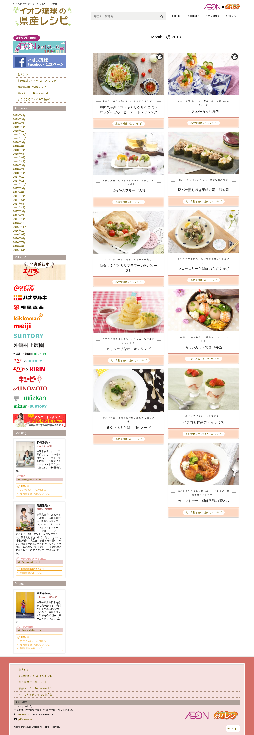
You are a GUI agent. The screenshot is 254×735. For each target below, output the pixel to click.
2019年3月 (19, 119)
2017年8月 (19, 192)
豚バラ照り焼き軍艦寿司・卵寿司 (203, 190)
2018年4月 (19, 161)
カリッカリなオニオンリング (128, 349)
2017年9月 (19, 188)
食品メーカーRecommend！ (34, 93)
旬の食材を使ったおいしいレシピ (204, 201)
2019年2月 (19, 123)
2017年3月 (19, 211)
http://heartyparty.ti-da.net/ (29, 479)
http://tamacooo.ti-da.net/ (29, 562)
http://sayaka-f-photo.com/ (29, 630)
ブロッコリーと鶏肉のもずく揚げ (203, 269)
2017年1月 (19, 218)
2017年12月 (20, 176)
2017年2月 (19, 215)
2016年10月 (20, 230)
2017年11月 (20, 180)
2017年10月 (20, 184)
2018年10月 (20, 138)
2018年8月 (19, 146)
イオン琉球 (212, 15)
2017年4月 (19, 207)
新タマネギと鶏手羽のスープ (128, 428)
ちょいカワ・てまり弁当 (203, 347)
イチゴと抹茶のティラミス (203, 422)
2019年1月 (19, 126)
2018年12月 (20, 130)
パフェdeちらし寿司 (203, 111)
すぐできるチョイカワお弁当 (203, 358)
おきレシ (231, 15)
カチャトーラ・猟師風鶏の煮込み (203, 501)
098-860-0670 (24, 714)
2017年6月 (19, 199)
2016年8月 (19, 238)
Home (176, 15)
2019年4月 (19, 115)
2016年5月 (19, 249)
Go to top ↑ (232, 728)
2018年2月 (19, 169)
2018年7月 (19, 149)
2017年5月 (19, 203)
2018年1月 (19, 172)
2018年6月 (19, 153)
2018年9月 (19, 142)
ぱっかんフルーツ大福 (129, 190)
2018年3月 (19, 165)
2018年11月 (20, 134)
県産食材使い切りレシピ (128, 123)
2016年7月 (19, 242)
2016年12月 (20, 223)
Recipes (192, 15)
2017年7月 (19, 195)
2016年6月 (19, 246)
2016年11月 (20, 226)
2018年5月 (19, 157)
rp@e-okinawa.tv (27, 719)
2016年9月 (19, 234)
